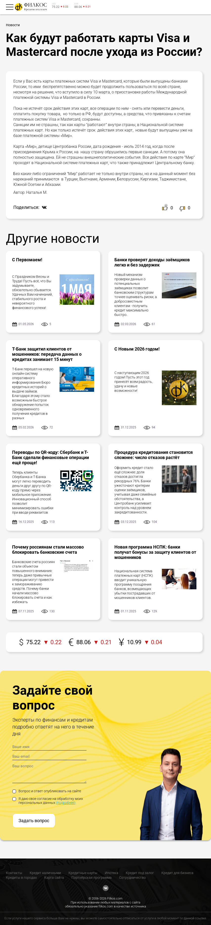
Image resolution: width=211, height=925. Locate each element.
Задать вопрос (34, 820)
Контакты (14, 873)
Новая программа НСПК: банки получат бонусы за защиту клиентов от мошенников (155, 552)
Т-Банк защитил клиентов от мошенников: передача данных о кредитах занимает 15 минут (47, 354)
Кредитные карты (82, 873)
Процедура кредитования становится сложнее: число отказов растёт (153, 455)
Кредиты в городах (21, 878)
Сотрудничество (132, 878)
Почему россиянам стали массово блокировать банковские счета (48, 549)
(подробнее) (66, 803)
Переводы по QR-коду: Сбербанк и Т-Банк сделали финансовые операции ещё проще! (50, 457)
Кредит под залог (140, 873)
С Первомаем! (27, 259)
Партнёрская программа (91, 878)
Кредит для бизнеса (177, 873)
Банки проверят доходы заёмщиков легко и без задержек (152, 262)
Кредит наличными (45, 873)
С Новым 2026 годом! (137, 349)
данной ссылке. (195, 918)
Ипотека (111, 873)
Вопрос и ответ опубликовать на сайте (46, 791)
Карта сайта (54, 878)
